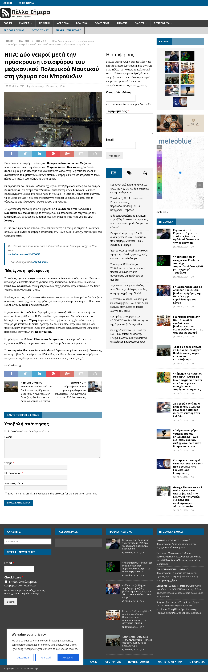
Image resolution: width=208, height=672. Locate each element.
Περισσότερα (162, 23)
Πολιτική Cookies (139, 661)
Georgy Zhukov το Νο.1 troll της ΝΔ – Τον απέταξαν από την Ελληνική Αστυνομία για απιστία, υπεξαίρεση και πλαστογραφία (187, 497)
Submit (10, 601)
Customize (23, 657)
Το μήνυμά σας (117, 111)
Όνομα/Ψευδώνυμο (119, 92)
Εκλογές (139, 23)
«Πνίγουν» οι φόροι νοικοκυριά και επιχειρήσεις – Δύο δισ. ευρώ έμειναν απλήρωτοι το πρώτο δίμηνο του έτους (187, 438)
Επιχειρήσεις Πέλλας (68, 30)
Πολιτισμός (102, 23)
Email (110, 139)
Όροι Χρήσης (113, 661)
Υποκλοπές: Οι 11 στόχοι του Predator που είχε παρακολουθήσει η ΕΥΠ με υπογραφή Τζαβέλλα (188, 264)
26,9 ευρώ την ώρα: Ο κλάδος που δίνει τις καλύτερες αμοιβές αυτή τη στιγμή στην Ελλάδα (128, 289)
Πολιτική (44, 23)
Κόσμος (54, 86)
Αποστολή (114, 155)
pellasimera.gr (36, 86)
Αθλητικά (82, 23)
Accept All (68, 657)
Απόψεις (122, 23)
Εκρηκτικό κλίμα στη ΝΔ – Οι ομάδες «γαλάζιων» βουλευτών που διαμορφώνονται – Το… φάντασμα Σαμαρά (188, 324)
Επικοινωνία (26, 3)
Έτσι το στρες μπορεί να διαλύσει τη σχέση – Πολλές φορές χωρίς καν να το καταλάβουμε (129, 254)
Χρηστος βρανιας (166, 602)
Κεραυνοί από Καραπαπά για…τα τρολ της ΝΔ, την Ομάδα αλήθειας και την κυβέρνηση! (129, 188)
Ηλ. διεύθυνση (13, 473)
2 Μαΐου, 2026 (182, 246)
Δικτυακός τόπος (13, 483)
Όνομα (8, 463)
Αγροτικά (63, 23)
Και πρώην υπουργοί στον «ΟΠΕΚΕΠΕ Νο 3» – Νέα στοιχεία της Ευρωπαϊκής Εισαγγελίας (129, 320)
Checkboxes (13, 577)
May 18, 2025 (40, 262)
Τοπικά (7, 23)
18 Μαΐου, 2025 (17, 86)
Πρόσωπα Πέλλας (14, 30)
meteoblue (163, 212)
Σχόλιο (8, 437)
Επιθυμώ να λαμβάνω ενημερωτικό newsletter (20, 583)
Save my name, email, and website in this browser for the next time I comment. (52, 493)
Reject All (45, 657)
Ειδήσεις (24, 23)
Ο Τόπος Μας (40, 30)
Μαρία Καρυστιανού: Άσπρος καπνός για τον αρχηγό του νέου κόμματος (176, 544)
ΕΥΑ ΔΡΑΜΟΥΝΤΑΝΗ (167, 569)
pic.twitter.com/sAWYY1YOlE (24, 254)
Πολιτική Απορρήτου (169, 661)
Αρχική (7, 3)
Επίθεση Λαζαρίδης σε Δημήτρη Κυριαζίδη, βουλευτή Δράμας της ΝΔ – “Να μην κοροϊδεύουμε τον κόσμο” (187, 294)
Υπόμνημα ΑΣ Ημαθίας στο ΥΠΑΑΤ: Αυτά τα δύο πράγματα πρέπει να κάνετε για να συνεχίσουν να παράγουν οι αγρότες (127, 271)
